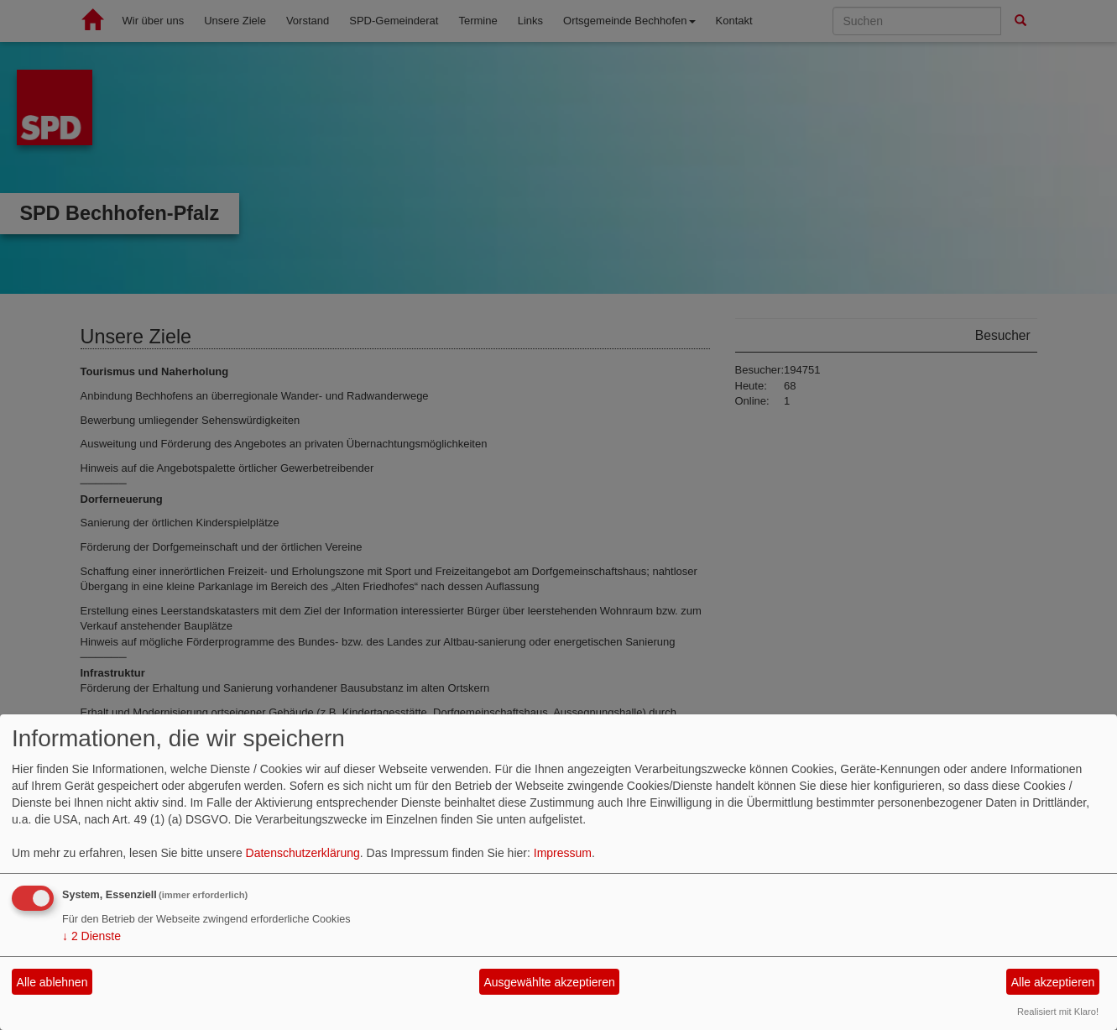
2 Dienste (91, 936)
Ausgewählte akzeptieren (548, 982)
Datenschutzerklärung (303, 853)
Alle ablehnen (52, 982)
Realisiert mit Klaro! (1058, 1011)
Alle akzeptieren (1053, 982)
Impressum (563, 853)
